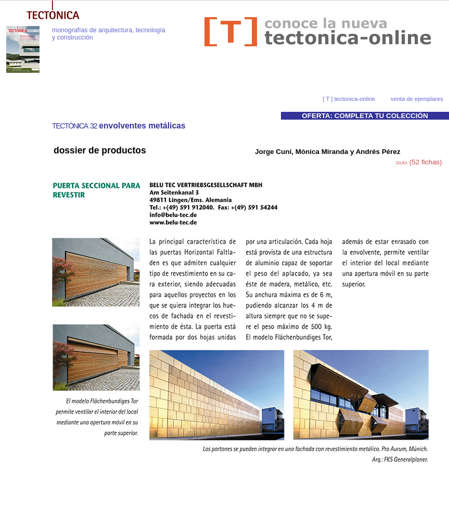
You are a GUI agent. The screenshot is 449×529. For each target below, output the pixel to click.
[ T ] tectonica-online (349, 99)
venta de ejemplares (417, 99)
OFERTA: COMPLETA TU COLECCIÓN (365, 116)
